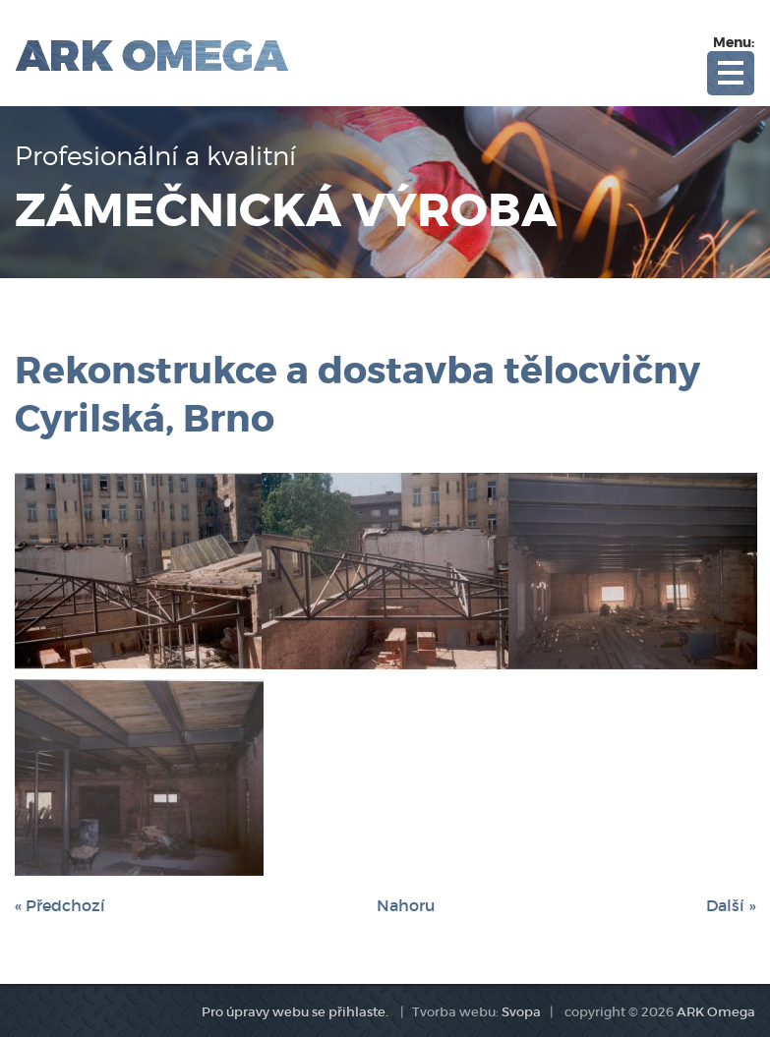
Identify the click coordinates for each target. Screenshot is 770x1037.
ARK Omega (716, 1012)
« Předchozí (60, 905)
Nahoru (406, 905)
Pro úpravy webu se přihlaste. (295, 1012)
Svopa (521, 1012)
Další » (730, 905)
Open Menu (730, 73)
